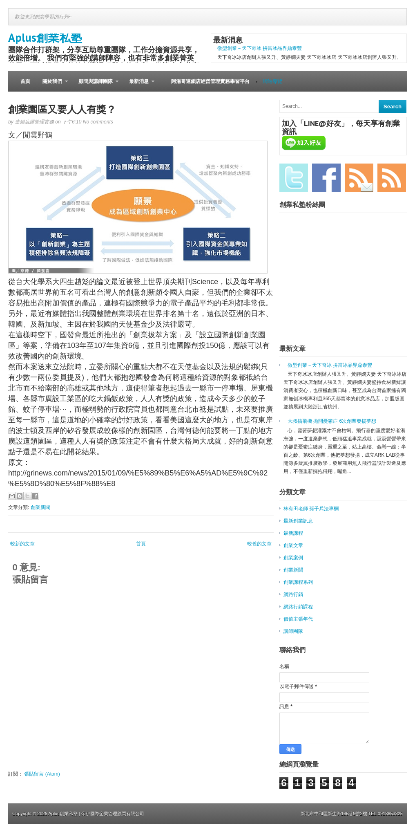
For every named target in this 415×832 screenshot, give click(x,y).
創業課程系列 (298, 582)
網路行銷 (293, 594)
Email (359, 178)
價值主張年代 (298, 619)
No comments (98, 122)
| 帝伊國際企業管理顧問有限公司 (111, 813)
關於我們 (52, 85)
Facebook (326, 178)
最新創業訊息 (298, 521)
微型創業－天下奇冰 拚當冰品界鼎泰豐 (259, 48)
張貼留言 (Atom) (42, 774)
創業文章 (293, 545)
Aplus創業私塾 (45, 37)
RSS (391, 178)
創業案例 (293, 558)
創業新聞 (40, 507)
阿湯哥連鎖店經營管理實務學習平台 (210, 81)
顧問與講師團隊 (95, 85)
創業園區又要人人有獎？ (62, 109)
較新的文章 (22, 544)
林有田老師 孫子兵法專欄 (311, 508)
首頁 (25, 81)
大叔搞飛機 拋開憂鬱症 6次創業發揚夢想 (332, 421)
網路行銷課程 (298, 607)
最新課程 (293, 533)
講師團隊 (293, 631)
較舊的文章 (259, 544)
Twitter (293, 178)
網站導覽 (272, 81)
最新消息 (138, 85)
